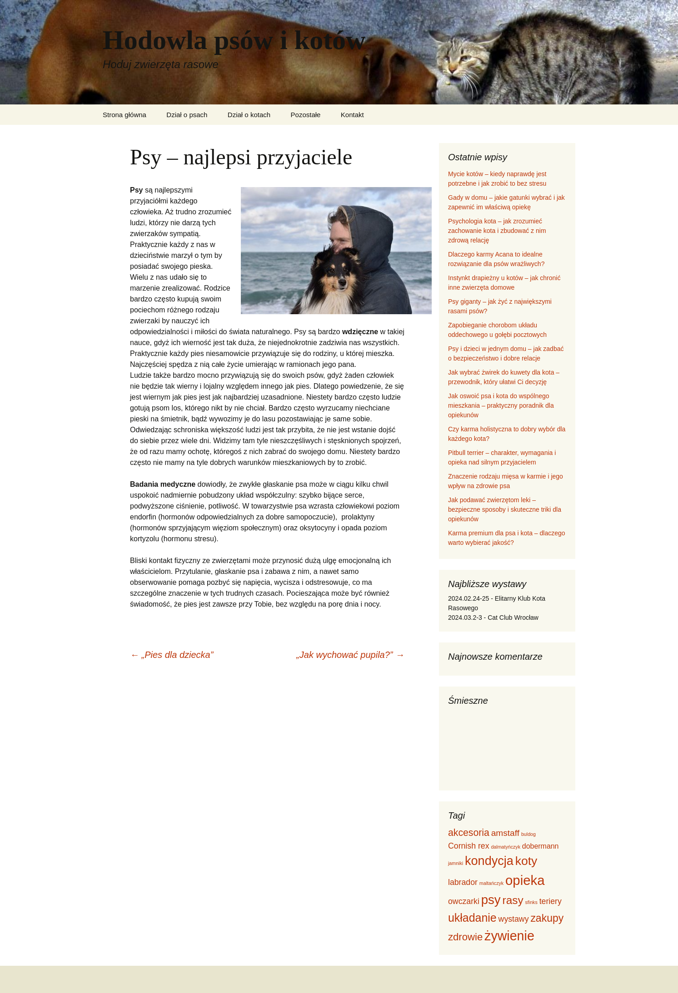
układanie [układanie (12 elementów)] (472, 917)
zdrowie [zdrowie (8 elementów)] (465, 937)
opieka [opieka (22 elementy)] (524, 880)
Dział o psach (186, 115)
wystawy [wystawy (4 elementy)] (514, 919)
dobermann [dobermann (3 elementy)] (540, 846)
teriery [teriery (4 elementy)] (550, 901)
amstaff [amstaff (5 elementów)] (505, 833)
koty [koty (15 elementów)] (526, 861)
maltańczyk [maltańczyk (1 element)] (491, 883)
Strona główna (124, 115)
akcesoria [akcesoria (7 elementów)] (468, 832)
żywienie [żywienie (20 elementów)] (509, 936)
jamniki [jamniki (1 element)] (455, 863)
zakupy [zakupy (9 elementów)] (546, 918)
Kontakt (352, 115)
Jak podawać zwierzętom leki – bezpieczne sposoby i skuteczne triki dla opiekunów (504, 509)
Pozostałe (306, 115)
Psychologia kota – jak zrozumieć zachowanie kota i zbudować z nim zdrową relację (497, 230)
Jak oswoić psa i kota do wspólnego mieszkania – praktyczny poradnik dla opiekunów (501, 405)
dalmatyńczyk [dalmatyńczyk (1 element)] (505, 847)
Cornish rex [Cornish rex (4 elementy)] (468, 845)
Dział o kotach (249, 115)
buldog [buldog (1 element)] (528, 834)
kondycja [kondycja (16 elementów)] (489, 861)
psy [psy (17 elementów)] (491, 900)
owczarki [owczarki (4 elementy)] (463, 901)
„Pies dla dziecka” (171, 655)
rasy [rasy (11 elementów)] (513, 900)
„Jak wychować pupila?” (350, 655)
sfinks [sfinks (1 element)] (531, 902)
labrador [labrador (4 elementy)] (463, 882)
